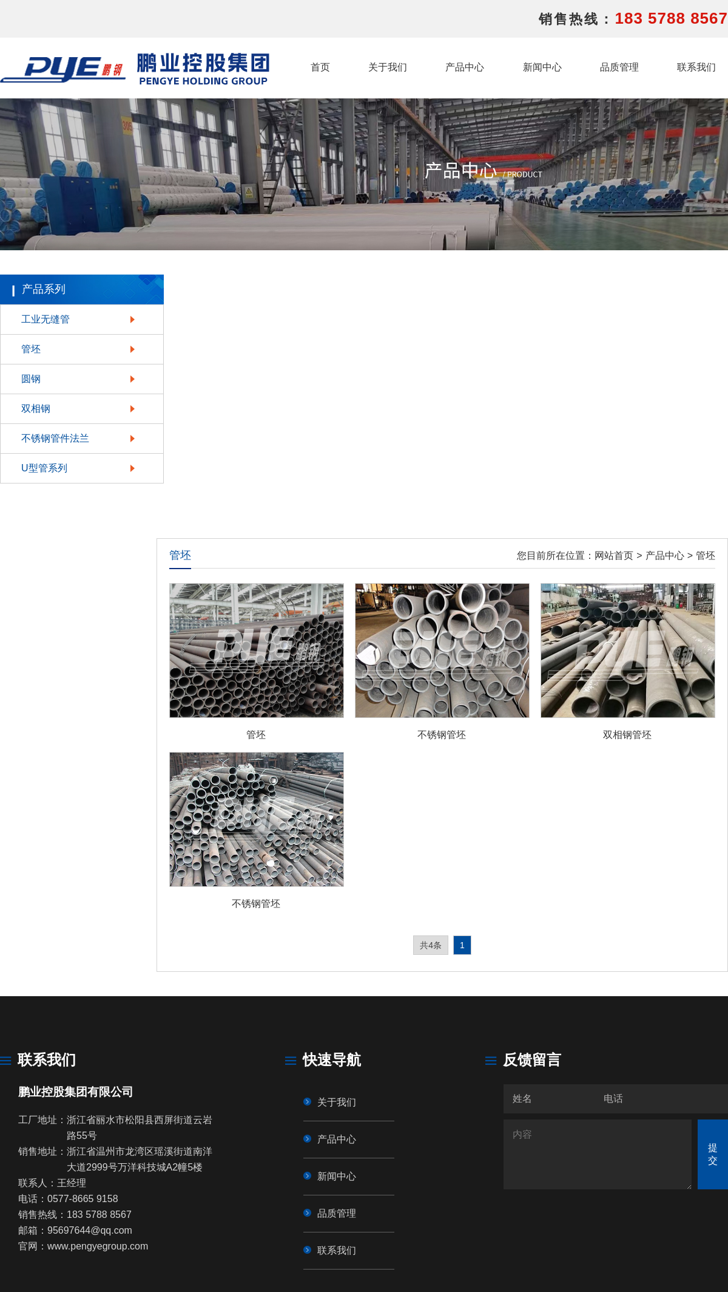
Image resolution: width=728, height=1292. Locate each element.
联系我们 (696, 67)
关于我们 (387, 67)
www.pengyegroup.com (97, 1246)
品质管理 (619, 67)
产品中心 (464, 67)
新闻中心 (542, 67)
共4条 (431, 945)
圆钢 (31, 379)
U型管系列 (44, 468)
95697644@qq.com (89, 1230)
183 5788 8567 (671, 18)
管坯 (31, 349)
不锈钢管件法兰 (55, 438)
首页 (320, 67)
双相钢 (35, 408)
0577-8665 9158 (82, 1199)
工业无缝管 (45, 319)
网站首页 (614, 555)
